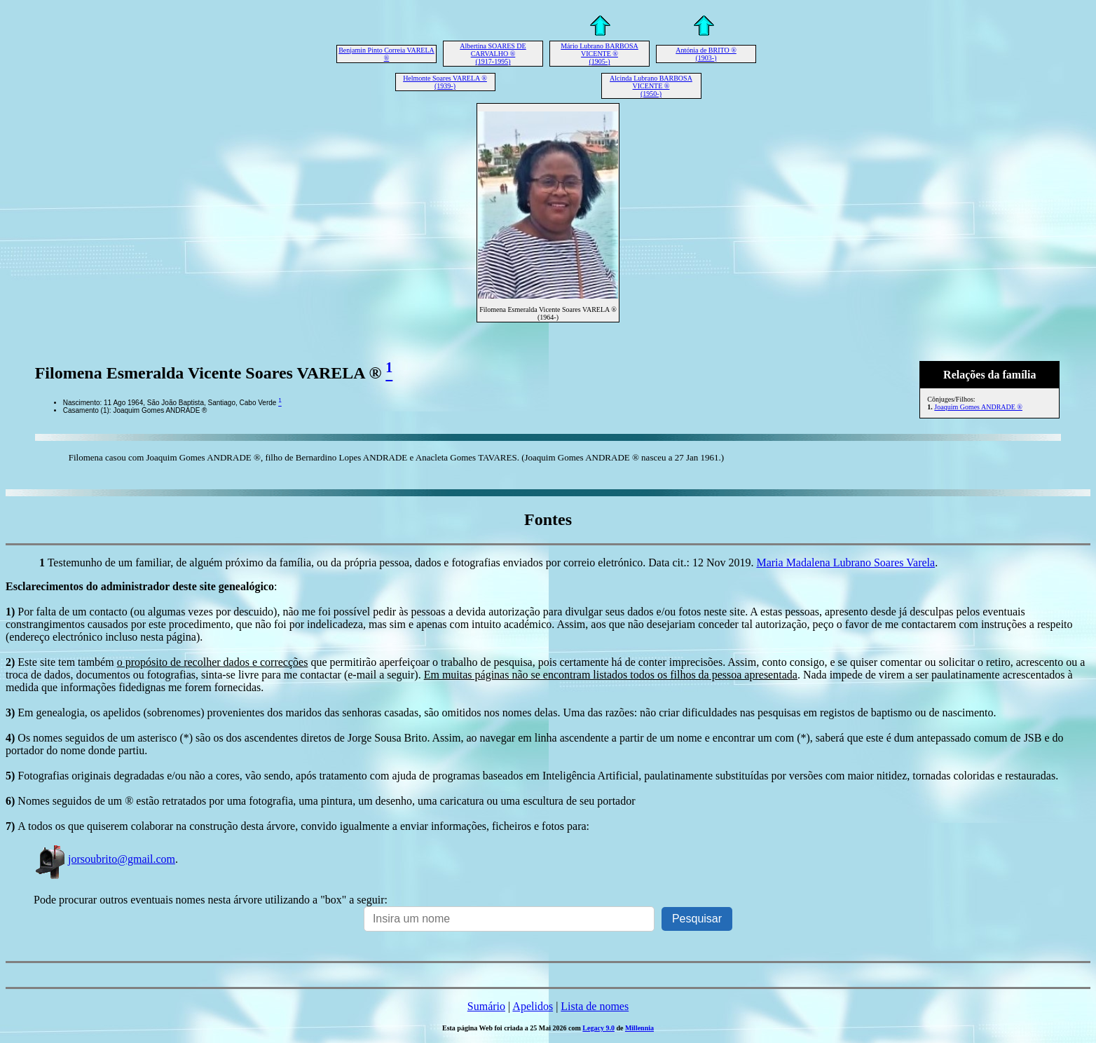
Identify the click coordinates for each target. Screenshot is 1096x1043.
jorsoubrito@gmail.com (104, 859)
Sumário (486, 1006)
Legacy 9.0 (598, 1028)
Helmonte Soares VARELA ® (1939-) (445, 82)
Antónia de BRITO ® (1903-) (706, 54)
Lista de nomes (595, 1006)
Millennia (639, 1028)
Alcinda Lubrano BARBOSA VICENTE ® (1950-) (651, 85)
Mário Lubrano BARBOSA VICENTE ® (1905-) (599, 53)
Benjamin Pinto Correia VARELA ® (386, 54)
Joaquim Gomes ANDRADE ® (978, 407)
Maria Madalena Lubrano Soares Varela (845, 562)
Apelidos (532, 1006)
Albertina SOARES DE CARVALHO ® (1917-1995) (493, 53)
